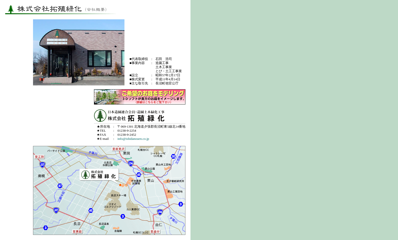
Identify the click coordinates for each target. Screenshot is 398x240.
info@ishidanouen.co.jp (133, 139)
